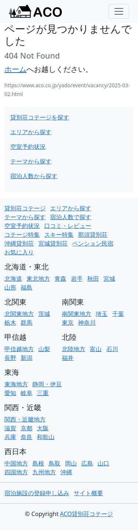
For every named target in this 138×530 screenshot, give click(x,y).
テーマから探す (31, 161)
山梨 (44, 349)
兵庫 (10, 437)
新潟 (26, 358)
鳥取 (54, 463)
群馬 (26, 323)
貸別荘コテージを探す (39, 117)
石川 (112, 349)
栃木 (10, 323)
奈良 (26, 437)
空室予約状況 (28, 147)
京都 (26, 428)
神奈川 (87, 323)
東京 (68, 323)
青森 (60, 279)
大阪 (43, 428)
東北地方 (38, 279)
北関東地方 (19, 314)
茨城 (44, 314)
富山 (96, 349)
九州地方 (44, 472)
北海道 (13, 279)
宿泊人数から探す (33, 176)
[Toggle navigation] (119, 11)
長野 (10, 358)
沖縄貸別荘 (19, 243)
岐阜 (26, 393)
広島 (87, 463)
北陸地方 (73, 349)
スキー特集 (59, 235)
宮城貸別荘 (53, 243)
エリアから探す (31, 132)
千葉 (118, 314)
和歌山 (45, 437)
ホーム (15, 69)
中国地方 (16, 463)
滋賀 (10, 428)
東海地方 (16, 384)
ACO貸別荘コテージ (86, 514)
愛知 (10, 393)
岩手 (77, 279)
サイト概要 (88, 493)
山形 (10, 287)
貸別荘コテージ (25, 208)
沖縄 (66, 472)
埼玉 (101, 314)
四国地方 (16, 472)
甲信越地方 (19, 349)
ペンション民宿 (92, 243)
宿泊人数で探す (70, 217)
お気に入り (19, 252)
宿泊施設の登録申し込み (36, 493)
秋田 (93, 279)
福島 (26, 287)
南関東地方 (76, 314)
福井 (68, 358)
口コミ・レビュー (67, 226)
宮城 (109, 279)
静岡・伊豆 (47, 384)
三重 (43, 393)
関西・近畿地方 (25, 419)
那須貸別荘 (92, 235)
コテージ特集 (22, 235)
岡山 (71, 463)
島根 (38, 463)
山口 (103, 463)
